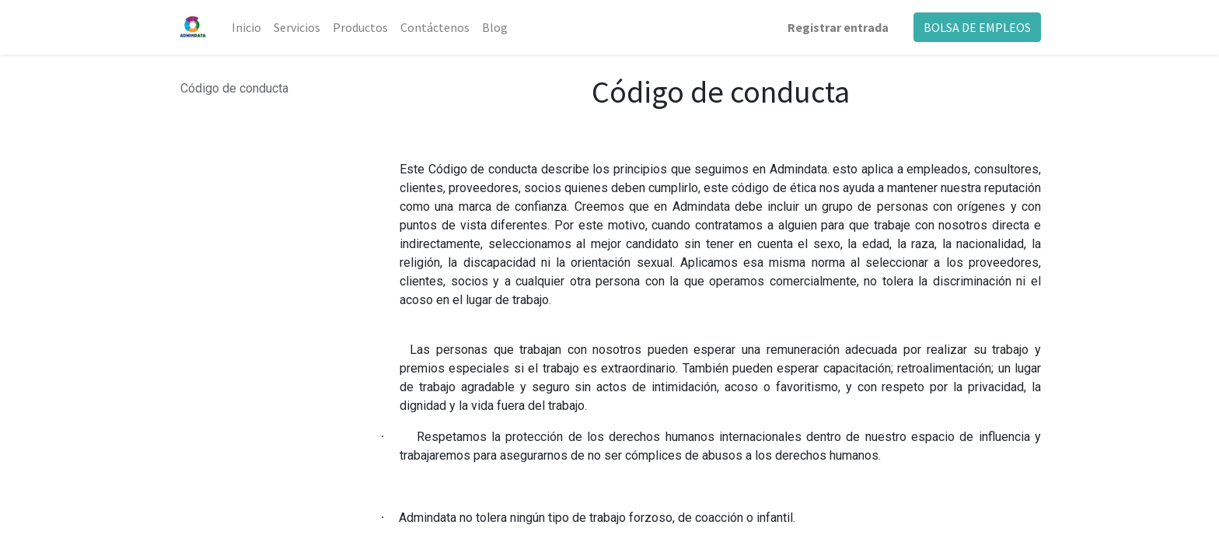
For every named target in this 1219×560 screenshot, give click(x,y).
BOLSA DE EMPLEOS (977, 27)
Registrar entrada (838, 27)
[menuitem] (246, 27)
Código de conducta (234, 88)
